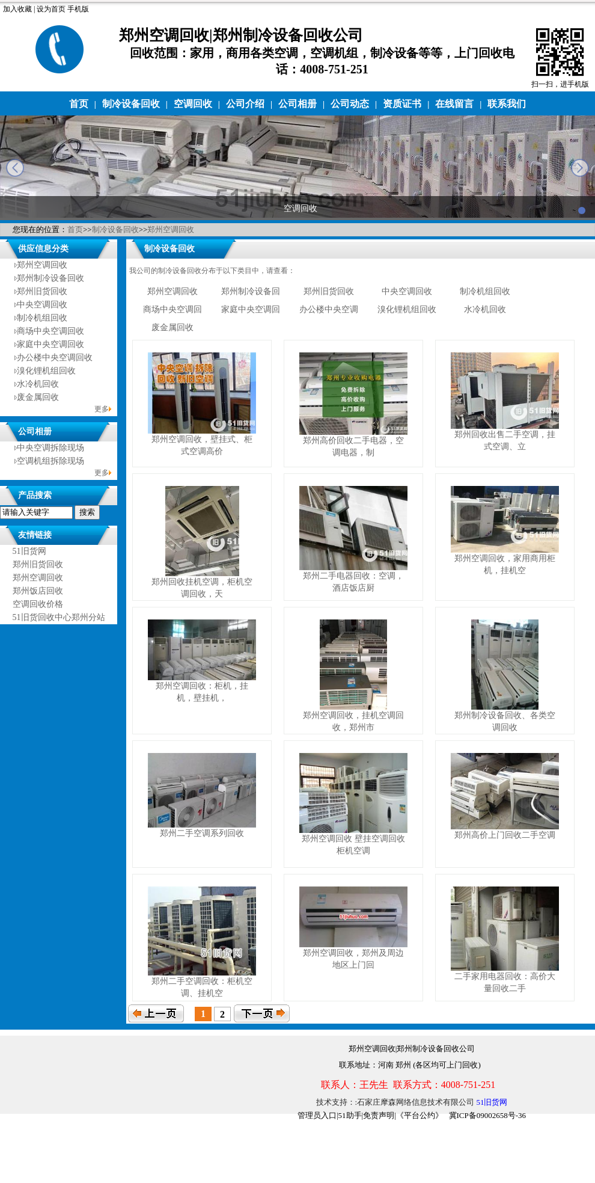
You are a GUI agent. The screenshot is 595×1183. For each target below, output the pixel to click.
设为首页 (51, 9)
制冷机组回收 (42, 317)
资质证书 (402, 104)
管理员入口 (317, 1115)
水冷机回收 (38, 384)
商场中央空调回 (172, 309)
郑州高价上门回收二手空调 (504, 835)
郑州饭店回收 (38, 590)
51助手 (350, 1115)
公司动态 (350, 104)
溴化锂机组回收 (46, 370)
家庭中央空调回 (250, 309)
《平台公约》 (419, 1115)
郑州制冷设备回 (250, 291)
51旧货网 (29, 551)
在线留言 (454, 104)
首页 (78, 104)
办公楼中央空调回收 (55, 357)
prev (15, 168)
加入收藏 (17, 9)
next (580, 168)
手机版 (78, 9)
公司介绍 (245, 104)
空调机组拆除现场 (50, 461)
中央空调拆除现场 (50, 447)
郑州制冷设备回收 (50, 278)
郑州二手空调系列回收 (202, 833)
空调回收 (193, 104)
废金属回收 (38, 397)
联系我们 (506, 104)
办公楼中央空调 (328, 309)
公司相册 (297, 104)
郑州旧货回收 (42, 291)
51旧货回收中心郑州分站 (59, 617)
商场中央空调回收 (50, 331)
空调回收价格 (38, 604)
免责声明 (378, 1115)
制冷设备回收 (131, 104)
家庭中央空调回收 (50, 344)
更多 (101, 409)
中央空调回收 (42, 304)
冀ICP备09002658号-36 (487, 1115)
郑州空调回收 (170, 229)
